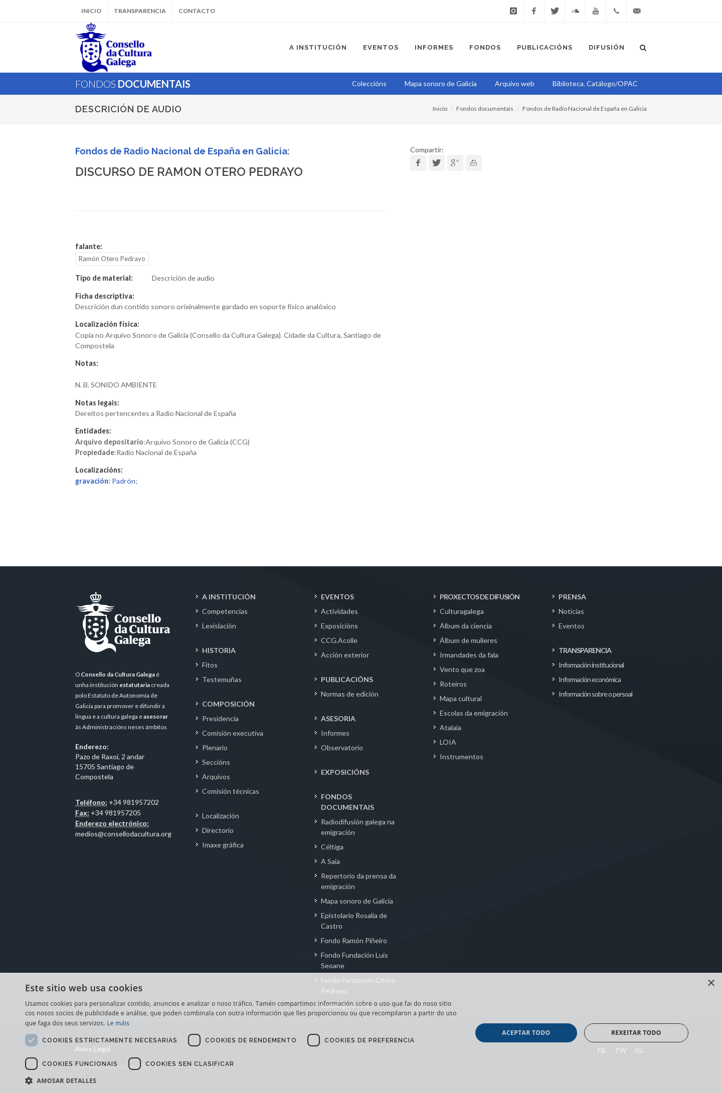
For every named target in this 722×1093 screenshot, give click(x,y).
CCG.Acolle (339, 640)
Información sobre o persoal (595, 694)
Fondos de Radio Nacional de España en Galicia (584, 108)
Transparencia (140, 11)
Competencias (225, 611)
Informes (335, 733)
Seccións (216, 762)
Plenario (215, 747)
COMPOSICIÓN (228, 704)
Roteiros (453, 684)
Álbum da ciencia (466, 625)
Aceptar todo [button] (526, 1032)
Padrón (105, 481)
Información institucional (591, 665)
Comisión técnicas (230, 791)
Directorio (218, 830)
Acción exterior (345, 654)
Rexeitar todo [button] (636, 1032)
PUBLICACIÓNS (347, 679)
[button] (242, 1080)
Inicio (91, 11)
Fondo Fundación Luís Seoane (354, 960)
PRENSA (572, 596)
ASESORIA (338, 718)
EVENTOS (337, 596)
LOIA (448, 742)
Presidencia (220, 718)
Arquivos (216, 776)
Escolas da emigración (474, 713)
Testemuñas (222, 679)
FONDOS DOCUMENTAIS (347, 801)
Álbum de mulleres (468, 640)
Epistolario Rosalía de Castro (354, 920)
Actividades (339, 611)
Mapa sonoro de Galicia (357, 901)
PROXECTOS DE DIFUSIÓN (479, 596)
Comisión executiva (232, 733)
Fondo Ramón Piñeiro (354, 940)
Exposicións (339, 625)
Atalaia (450, 727)
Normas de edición (350, 694)
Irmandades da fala (469, 654)
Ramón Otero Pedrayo (112, 259)
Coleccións (369, 83)
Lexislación (219, 625)
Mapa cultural (461, 698)
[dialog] (361, 1033)
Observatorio (342, 747)
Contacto (196, 11)
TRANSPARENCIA (585, 650)
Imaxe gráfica (223, 844)
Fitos (210, 665)
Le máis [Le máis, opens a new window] (118, 1023)
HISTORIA (219, 650)
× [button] (710, 983)
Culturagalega (462, 611)
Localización (220, 815)
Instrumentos (461, 756)
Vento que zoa (462, 669)
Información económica (590, 679)
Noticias (571, 611)
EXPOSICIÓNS (345, 772)
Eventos (572, 625)
